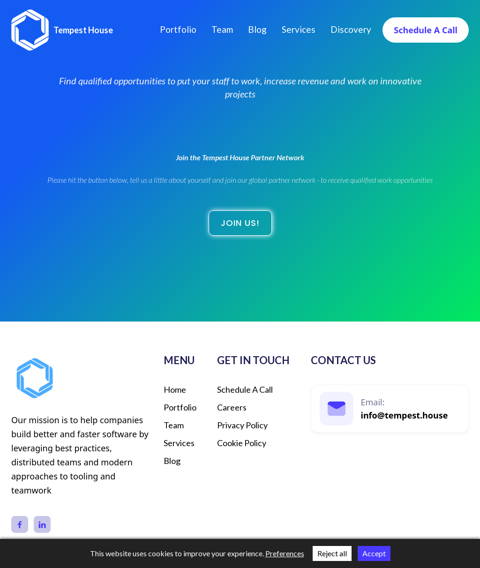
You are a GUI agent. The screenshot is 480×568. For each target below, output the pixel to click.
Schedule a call (426, 30)
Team (222, 29)
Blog (257, 29)
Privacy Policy (242, 425)
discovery (350, 29)
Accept (374, 553)
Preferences (284, 553)
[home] (62, 30)
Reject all (332, 553)
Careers (232, 407)
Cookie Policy (241, 443)
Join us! (240, 223)
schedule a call (245, 389)
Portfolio (178, 29)
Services (298, 29)
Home (175, 389)
